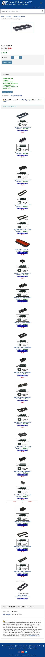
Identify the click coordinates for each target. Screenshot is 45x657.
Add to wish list (7, 92)
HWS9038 (18, 181)
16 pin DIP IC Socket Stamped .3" (22, 372)
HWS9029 (18, 153)
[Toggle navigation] (41, 3)
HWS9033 (18, 496)
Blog (36, 648)
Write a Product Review (16, 95)
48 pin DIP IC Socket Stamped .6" (22, 546)
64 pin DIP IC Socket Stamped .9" (22, 127)
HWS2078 (18, 299)
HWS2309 (18, 473)
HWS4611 (18, 231)
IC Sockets (8, 16)
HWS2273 (18, 548)
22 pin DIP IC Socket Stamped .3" (22, 152)
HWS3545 (18, 324)
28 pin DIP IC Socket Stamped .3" (22, 571)
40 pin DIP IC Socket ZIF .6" (22, 249)
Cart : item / (37, 7)
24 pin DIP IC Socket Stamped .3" (22, 322)
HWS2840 (18, 523)
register (9, 614)
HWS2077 (18, 206)
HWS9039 (18, 573)
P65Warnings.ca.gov (26, 100)
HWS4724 (18, 275)
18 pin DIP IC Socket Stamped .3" (22, 471)
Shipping (30, 648)
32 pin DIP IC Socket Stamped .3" (22, 397)
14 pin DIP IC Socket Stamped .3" (22, 521)
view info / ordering (22, 130)
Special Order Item (22, 595)
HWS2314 (18, 448)
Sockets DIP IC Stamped (19, 16)
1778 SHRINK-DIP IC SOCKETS (22, 597)
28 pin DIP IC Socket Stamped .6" (22, 347)
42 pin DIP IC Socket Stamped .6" (22, 229)
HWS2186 (18, 128)
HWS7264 (18, 251)
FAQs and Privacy (21, 648)
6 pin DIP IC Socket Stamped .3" (22, 495)
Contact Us (11, 648)
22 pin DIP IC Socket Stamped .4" (22, 180)
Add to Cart (7, 62)
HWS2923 (18, 349)
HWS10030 (18, 399)
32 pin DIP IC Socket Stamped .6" (22, 422)
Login (4, 614)
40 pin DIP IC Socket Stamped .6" (22, 205)
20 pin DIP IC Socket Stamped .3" (22, 297)
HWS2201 (18, 374)
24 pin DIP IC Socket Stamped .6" (22, 447)
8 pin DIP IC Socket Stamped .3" (22, 273)
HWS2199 (18, 424)
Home (2, 16)
